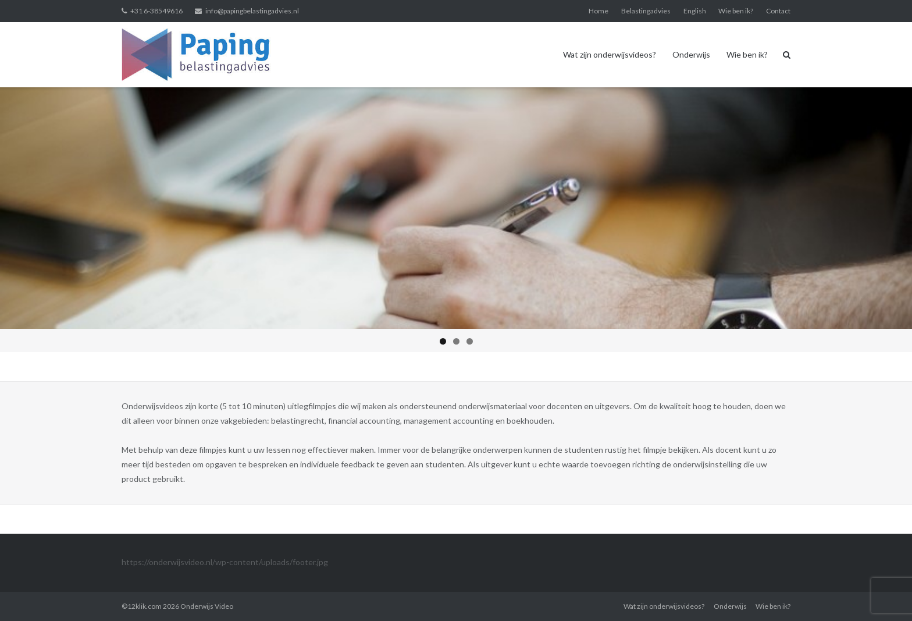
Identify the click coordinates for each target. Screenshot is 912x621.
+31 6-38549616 (156, 10)
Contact (778, 10)
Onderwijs (691, 54)
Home (598, 10)
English (694, 10)
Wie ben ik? (735, 10)
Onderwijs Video (206, 606)
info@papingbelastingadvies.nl (252, 10)
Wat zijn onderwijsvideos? (609, 54)
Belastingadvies (646, 10)
